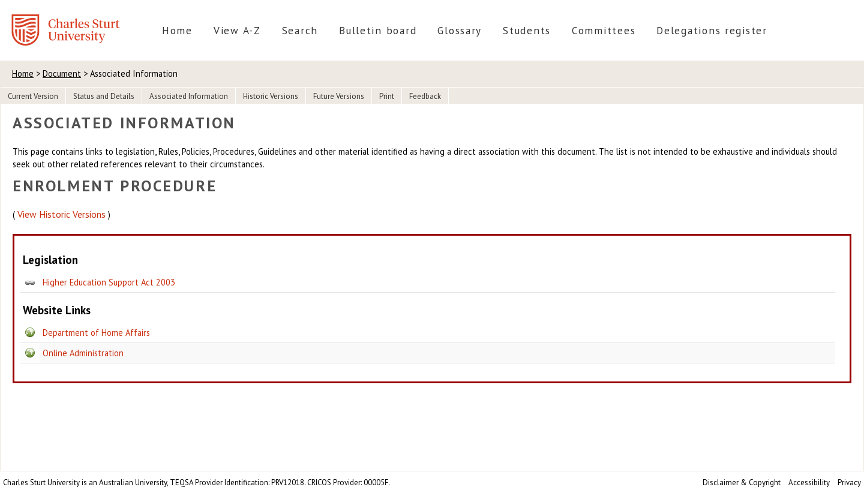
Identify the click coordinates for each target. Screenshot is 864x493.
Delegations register (711, 30)
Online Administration (83, 353)
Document (62, 73)
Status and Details (103, 96)
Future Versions (338, 96)
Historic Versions (270, 96)
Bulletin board (377, 30)
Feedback (425, 96)
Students (527, 30)
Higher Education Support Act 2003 (109, 282)
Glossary (459, 30)
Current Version (33, 96)
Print (386, 96)
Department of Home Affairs (96, 332)
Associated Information (188, 96)
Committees (603, 30)
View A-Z (237, 30)
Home (177, 30)
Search (300, 30)
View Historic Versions (61, 214)
